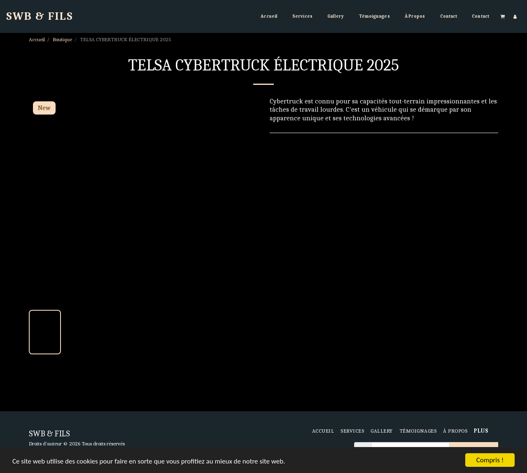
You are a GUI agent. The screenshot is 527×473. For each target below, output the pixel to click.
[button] (502, 16)
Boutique (62, 39)
